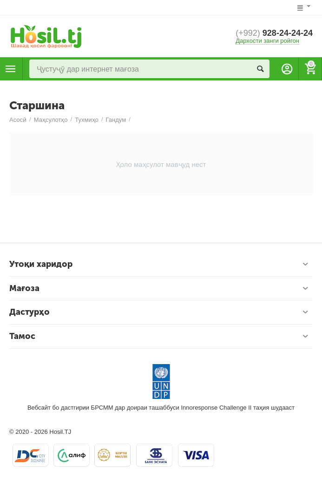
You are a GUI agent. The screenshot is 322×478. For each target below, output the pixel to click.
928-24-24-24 (274, 33)
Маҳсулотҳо (10, 68)
